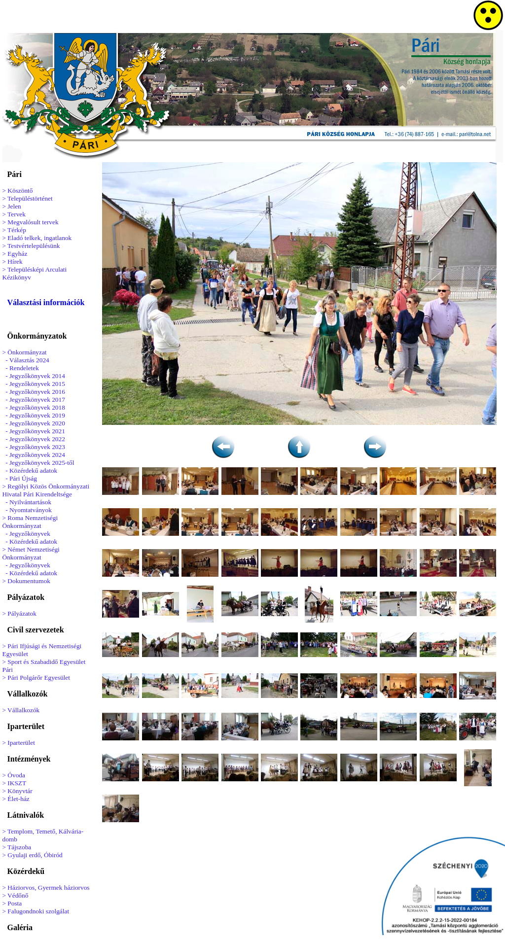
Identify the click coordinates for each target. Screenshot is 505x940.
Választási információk (46, 302)
